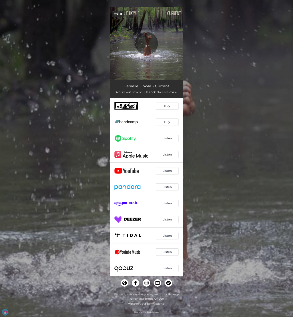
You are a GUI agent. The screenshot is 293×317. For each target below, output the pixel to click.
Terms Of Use (154, 298)
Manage (133, 303)
